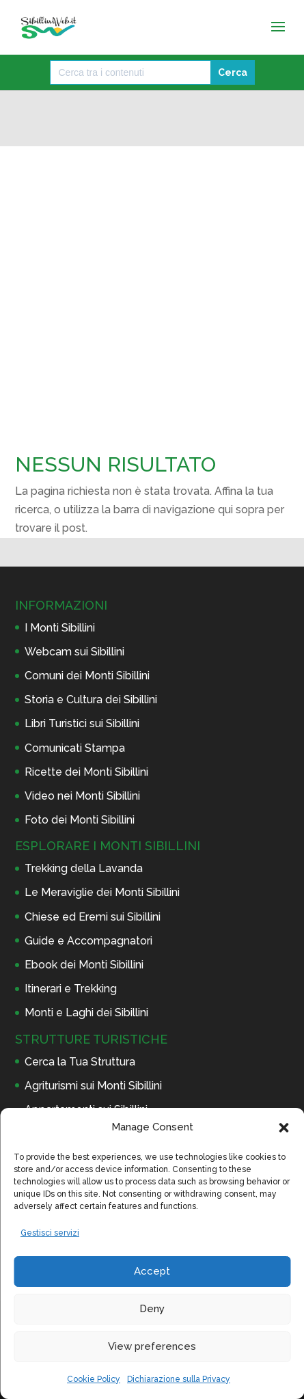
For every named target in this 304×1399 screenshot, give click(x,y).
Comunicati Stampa (75, 748)
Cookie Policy (93, 1379)
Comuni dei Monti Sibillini (87, 675)
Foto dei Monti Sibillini (80, 819)
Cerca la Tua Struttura (80, 1061)
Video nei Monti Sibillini (82, 795)
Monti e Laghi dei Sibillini (86, 1012)
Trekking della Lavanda (84, 868)
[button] (283, 1128)
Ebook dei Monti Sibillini (84, 964)
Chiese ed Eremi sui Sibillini (93, 916)
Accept (152, 1271)
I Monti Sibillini (60, 627)
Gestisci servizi (49, 1233)
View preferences (152, 1346)
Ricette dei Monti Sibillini (86, 771)
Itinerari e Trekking (71, 988)
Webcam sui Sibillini (74, 651)
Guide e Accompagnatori (88, 940)
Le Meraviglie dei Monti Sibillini (102, 892)
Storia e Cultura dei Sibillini (91, 699)
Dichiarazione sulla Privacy (178, 1379)
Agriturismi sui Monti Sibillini (93, 1085)
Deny (152, 1309)
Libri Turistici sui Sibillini (82, 723)
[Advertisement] (152, 242)
